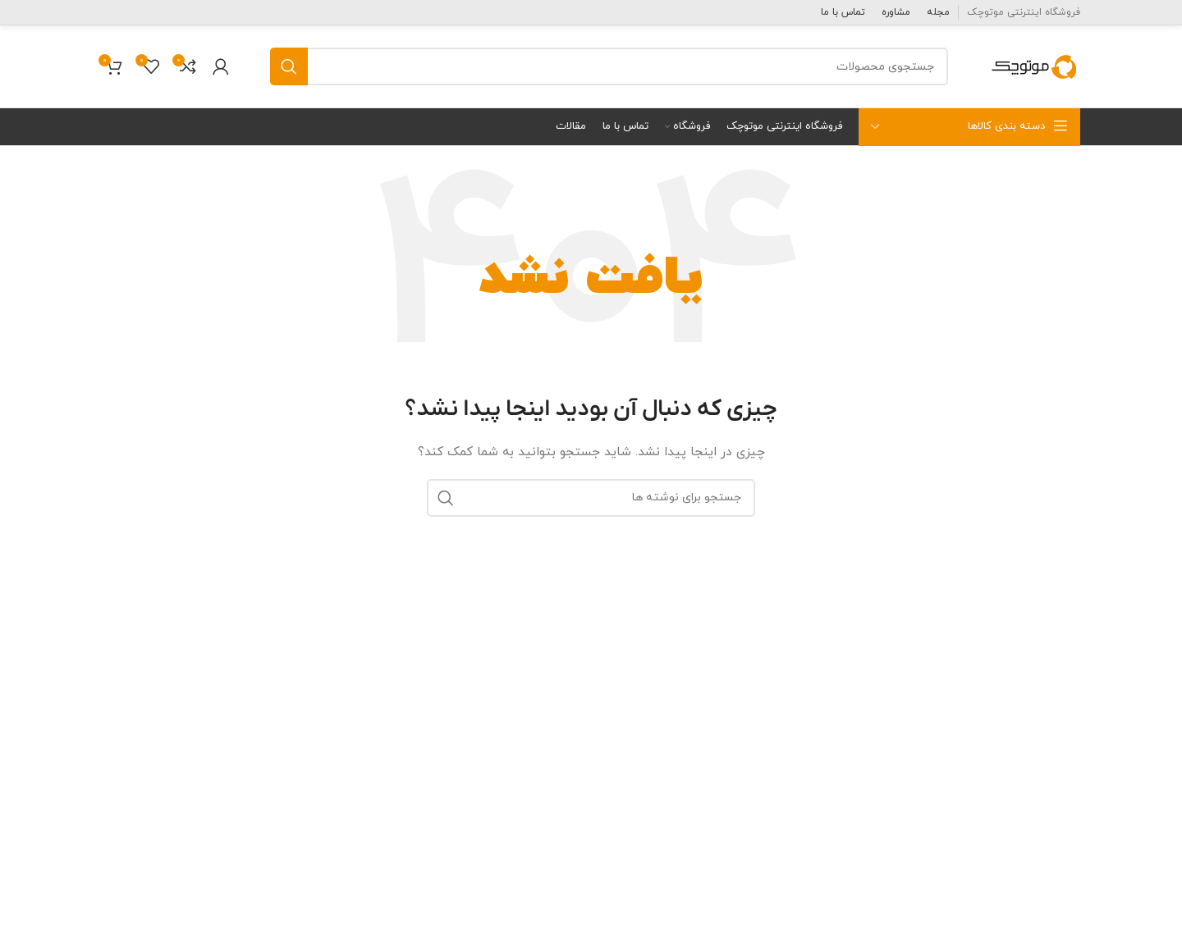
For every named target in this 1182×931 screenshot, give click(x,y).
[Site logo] (1034, 65)
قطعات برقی (1028, 766)
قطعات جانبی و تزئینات (1000, 804)
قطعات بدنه (1029, 729)
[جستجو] (609, 66)
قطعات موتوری (1021, 691)
